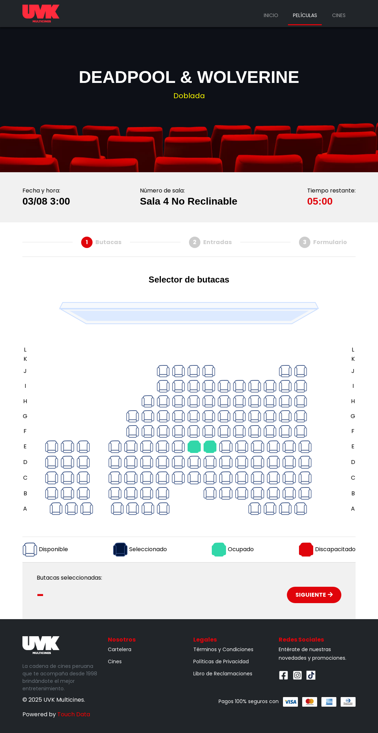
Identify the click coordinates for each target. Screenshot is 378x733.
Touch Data (73, 714)
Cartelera (119, 649)
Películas (305, 15)
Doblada (189, 96)
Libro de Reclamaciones (222, 673)
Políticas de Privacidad (221, 661)
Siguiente (314, 595)
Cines (339, 15)
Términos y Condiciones (223, 649)
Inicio (271, 15)
